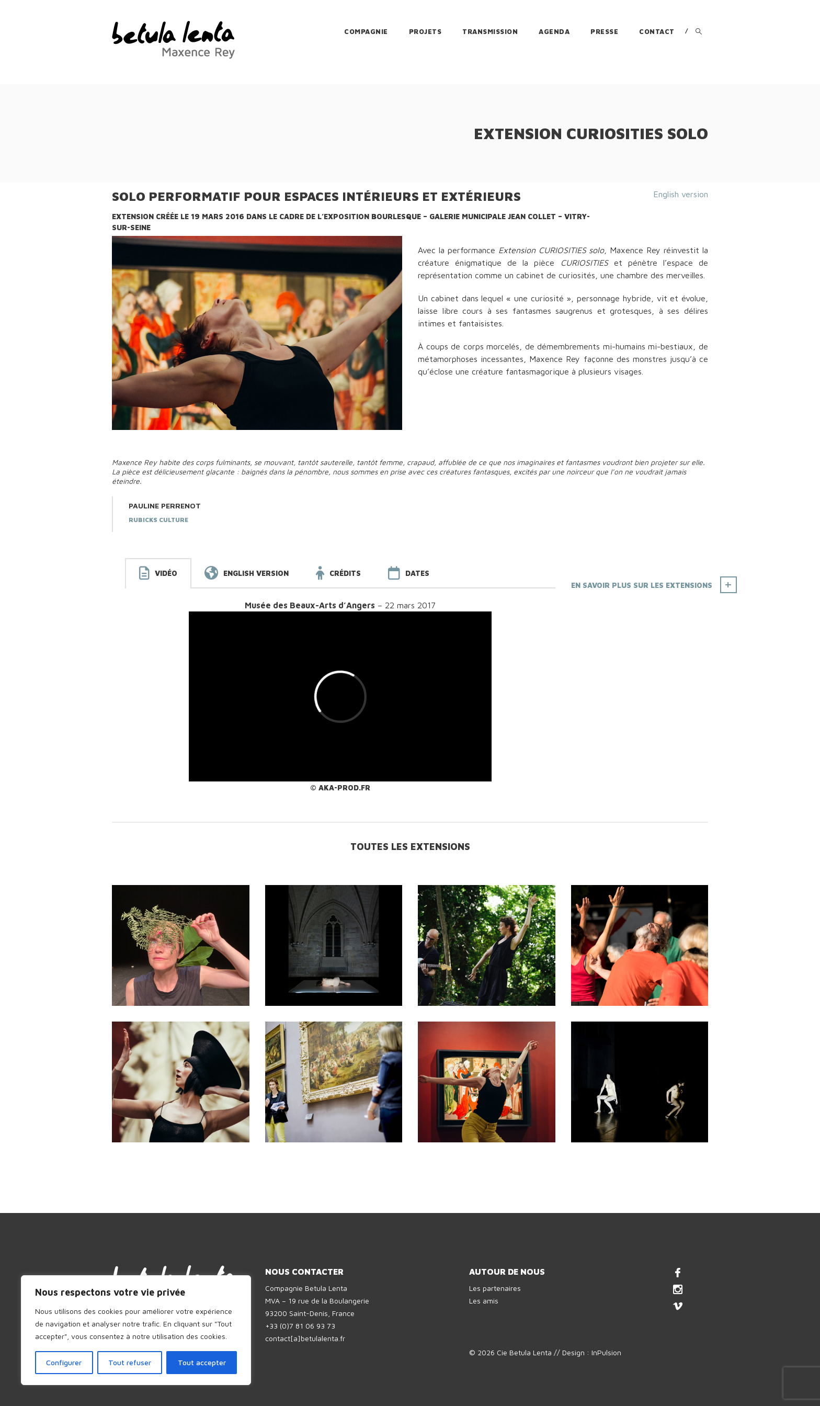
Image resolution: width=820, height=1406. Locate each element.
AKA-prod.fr (344, 787)
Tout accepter (202, 1362)
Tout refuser (129, 1362)
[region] (136, 1330)
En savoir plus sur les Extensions (641, 585)
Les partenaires (495, 1288)
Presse (604, 31)
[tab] (158, 573)
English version (680, 194)
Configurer (64, 1362)
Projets (425, 31)
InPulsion (606, 1352)
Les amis (483, 1300)
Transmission (490, 31)
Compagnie (366, 31)
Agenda (554, 31)
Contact (657, 31)
